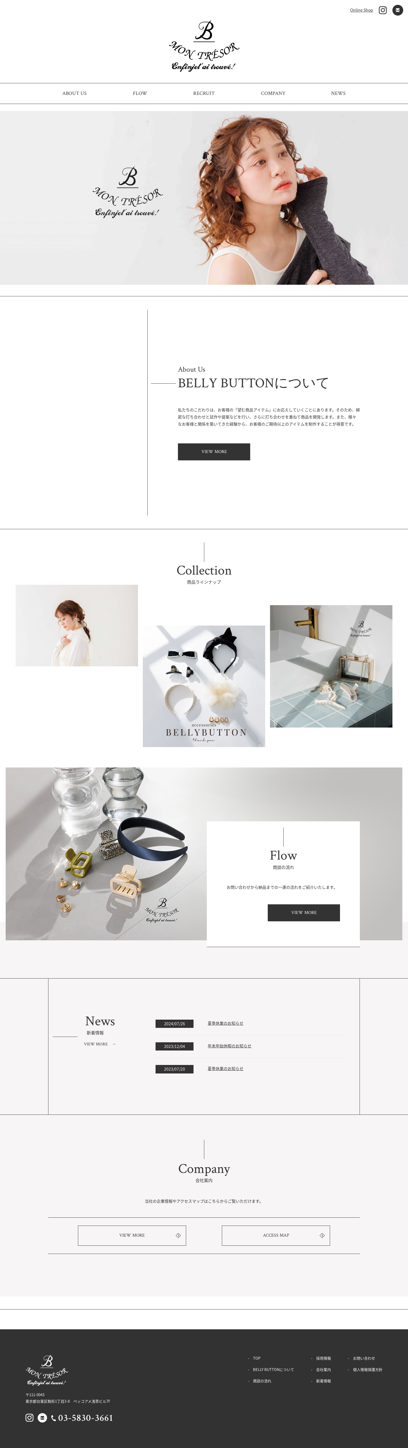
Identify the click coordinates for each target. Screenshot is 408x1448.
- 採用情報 (321, 1358)
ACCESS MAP (276, 1235)
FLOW (140, 93)
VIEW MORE (214, 452)
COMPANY (273, 93)
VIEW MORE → (100, 1044)
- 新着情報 (321, 1380)
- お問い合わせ (361, 1358)
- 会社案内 (321, 1369)
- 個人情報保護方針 (365, 1369)
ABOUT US (74, 93)
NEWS (338, 93)
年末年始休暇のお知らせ (229, 1046)
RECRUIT (204, 93)
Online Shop (361, 10)
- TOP (254, 1358)
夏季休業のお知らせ (225, 1023)
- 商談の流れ (259, 1380)
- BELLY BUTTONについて (271, 1369)
